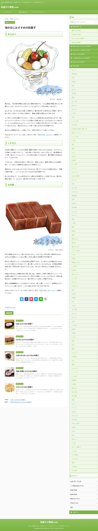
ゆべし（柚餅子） (77, 447)
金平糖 (74, 270)
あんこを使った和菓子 (78, 38)
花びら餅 (74, 392)
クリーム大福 (75, 250)
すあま (74, 305)
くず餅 (74, 223)
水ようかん (75, 415)
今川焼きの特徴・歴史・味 (79, 129)
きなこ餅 (74, 188)
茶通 (73, 341)
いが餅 (74, 113)
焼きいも (74, 439)
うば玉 (74, 140)
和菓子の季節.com (10, 7)
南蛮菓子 (74, 380)
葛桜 (73, 227)
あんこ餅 (74, 101)
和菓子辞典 (75, 66)
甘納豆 (74, 81)
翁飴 (73, 148)
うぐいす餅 (75, 136)
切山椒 (74, 203)
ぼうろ (74, 404)
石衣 (73, 117)
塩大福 (74, 294)
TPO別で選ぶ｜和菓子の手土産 (81, 50)
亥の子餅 (74, 125)
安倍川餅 (74, 74)
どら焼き (74, 376)
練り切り (74, 388)
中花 (73, 345)
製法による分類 (76, 30)
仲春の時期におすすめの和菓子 (26, 371)
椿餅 (73, 364)
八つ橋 (74, 443)
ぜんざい (74, 313)
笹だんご (74, 282)
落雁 (73, 462)
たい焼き (74, 325)
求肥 (73, 199)
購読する (75, 512)
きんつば (74, 211)
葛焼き (74, 231)
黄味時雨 (74, 195)
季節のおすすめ (11, 307)
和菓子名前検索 (76, 42)
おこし (74, 152)
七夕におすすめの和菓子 (24, 387)
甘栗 (73, 78)
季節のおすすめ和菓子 (78, 62)
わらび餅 (74, 470)
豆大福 (74, 411)
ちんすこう (75, 352)
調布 (73, 349)
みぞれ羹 (74, 419)
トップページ (7, 12)
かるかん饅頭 (75, 176)
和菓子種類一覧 (23, 12)
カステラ (74, 168)
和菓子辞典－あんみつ (45, 134)
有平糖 (74, 93)
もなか (74, 431)
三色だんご (75, 286)
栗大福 (74, 243)
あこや (74, 70)
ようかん (74, 451)
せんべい (74, 317)
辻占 (73, 360)
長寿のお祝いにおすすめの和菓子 (81, 46)
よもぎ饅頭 (75, 455)
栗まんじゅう (75, 246)
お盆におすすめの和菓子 (24, 324)
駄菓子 (74, 329)
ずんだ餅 (74, 309)
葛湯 (73, 235)
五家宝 (74, 258)
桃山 (73, 435)
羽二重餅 (74, 396)
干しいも (74, 407)
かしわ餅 (74, 164)
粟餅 (73, 97)
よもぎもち (75, 459)
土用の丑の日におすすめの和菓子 (27, 355)
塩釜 (73, 290)
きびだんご (75, 191)
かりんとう (75, 172)
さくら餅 (74, 278)
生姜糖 (74, 298)
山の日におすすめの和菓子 (25, 339)
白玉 (73, 301)
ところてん (75, 372)
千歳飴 (74, 333)
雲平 (73, 144)
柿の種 (74, 160)
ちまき (74, 337)
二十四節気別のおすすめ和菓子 (81, 58)
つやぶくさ (75, 368)
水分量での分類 (76, 34)
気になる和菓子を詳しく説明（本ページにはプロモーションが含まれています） (49, 526)
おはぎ (74, 156)
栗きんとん (75, 239)
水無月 (74, 427)
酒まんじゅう (75, 274)
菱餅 (73, 400)
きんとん (74, 215)
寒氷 (73, 184)
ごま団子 (74, 266)
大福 (73, 321)
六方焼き (74, 466)
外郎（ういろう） (77, 133)
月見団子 (74, 356)
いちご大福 (75, 121)
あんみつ (74, 109)
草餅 (73, 219)
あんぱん (74, 105)
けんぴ (74, 254)
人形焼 (74, 384)
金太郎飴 (74, 207)
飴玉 (73, 85)
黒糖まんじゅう (76, 262)
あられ (74, 89)
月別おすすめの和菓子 (78, 54)
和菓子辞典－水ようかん (47, 290)
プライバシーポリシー (38, 12)
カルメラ (74, 180)
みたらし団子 (75, 423)
